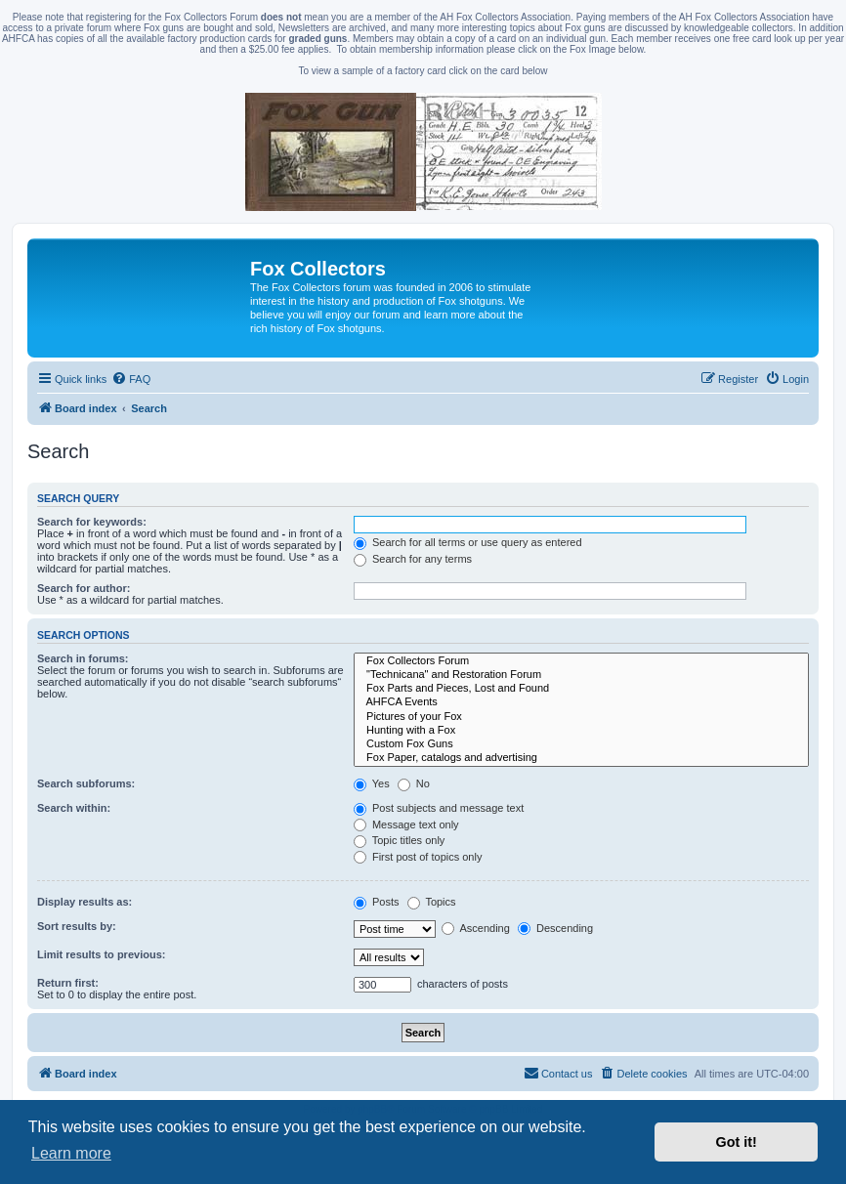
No (414, 783)
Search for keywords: (92, 522)
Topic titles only (399, 840)
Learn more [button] (71, 1153)
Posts (377, 902)
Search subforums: (86, 783)
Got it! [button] (736, 1142)
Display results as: (84, 902)
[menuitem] (130, 379)
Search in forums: (83, 658)
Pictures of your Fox (581, 717)
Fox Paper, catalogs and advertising (581, 758)
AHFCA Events (581, 702)
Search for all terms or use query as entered (468, 542)
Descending (555, 928)
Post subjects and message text (439, 808)
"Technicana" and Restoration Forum (581, 675)
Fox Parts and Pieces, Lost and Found (581, 689)
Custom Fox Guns (581, 744)
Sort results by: (76, 926)
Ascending (476, 928)
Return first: (68, 983)
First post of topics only (418, 857)
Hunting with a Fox (581, 731)
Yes (372, 783)
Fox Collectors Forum (581, 661)
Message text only (406, 824)
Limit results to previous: (101, 954)
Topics (431, 902)
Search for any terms (413, 559)
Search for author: (83, 588)
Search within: (73, 808)
